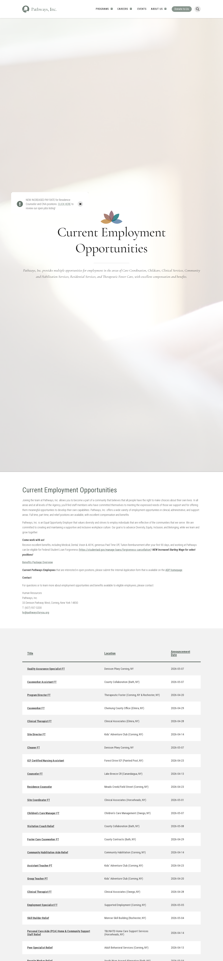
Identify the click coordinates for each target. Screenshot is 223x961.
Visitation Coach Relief (40, 826)
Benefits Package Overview (37, 562)
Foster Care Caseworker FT (43, 839)
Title (30, 653)
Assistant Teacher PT (39, 865)
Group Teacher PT (37, 878)
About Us (157, 9)
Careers (122, 9)
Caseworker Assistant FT (42, 682)
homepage (176, 570)
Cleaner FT (33, 747)
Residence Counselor (39, 786)
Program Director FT (39, 695)
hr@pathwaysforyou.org (35, 612)
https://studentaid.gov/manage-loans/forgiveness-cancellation (115, 549)
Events (141, 9)
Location (110, 653)
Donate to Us (182, 9)
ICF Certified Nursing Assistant (45, 760)
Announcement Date (180, 653)
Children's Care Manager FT (43, 813)
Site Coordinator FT (38, 800)
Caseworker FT (36, 708)
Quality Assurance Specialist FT (46, 668)
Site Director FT (36, 734)
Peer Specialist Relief (40, 947)
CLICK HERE (64, 204)
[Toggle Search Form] (197, 9)
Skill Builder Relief (38, 918)
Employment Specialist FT (42, 905)
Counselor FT (35, 773)
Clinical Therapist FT (39, 721)
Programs (102, 9)
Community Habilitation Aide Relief (47, 852)
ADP (167, 570)
